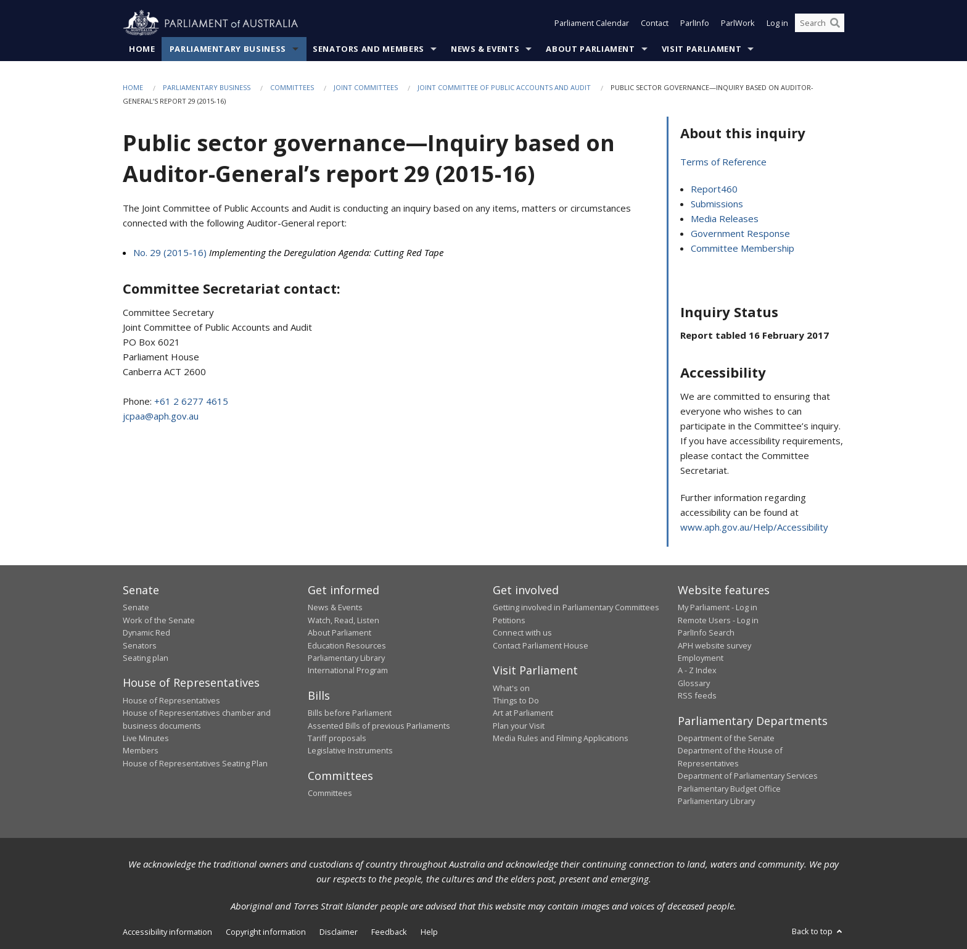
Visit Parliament (701, 48)
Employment (700, 657)
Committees (292, 87)
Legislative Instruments (350, 750)
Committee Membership (742, 248)
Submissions (717, 204)
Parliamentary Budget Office (729, 788)
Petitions (509, 620)
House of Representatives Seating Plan (195, 763)
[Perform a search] (835, 23)
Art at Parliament (523, 713)
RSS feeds (697, 696)
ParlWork (738, 23)
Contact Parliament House (540, 645)
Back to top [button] (818, 931)
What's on (511, 688)
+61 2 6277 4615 (191, 402)
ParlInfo (694, 23)
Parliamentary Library (346, 657)
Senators (140, 645)
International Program (348, 670)
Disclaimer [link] (338, 932)
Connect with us (522, 633)
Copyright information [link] (266, 932)
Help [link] (429, 932)
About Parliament (590, 48)
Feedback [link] (389, 932)
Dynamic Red (146, 633)
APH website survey (714, 645)
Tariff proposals (337, 738)
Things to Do (516, 700)
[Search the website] (819, 23)
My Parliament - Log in (717, 607)
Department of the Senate (726, 738)
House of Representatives (171, 700)
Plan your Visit (519, 725)
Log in (777, 23)
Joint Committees (366, 87)
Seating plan (145, 657)
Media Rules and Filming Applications (560, 738)
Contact (655, 23)
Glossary (694, 683)
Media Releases (725, 219)
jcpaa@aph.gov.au (161, 416)
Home (142, 48)
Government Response (740, 234)
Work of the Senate (159, 620)
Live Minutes (146, 738)
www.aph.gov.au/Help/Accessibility (754, 527)
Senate (136, 607)
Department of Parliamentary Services (748, 776)
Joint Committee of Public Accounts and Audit (504, 87)
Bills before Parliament (350, 713)
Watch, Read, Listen (343, 620)
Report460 (714, 189)
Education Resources (347, 645)
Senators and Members (368, 48)
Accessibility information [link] (167, 932)
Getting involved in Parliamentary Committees (576, 607)
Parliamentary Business (228, 48)
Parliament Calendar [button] (591, 23)
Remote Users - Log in (718, 620)
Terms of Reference (723, 162)
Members (140, 750)
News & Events (485, 48)
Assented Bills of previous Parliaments (379, 725)
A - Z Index (697, 670)
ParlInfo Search (706, 633)
